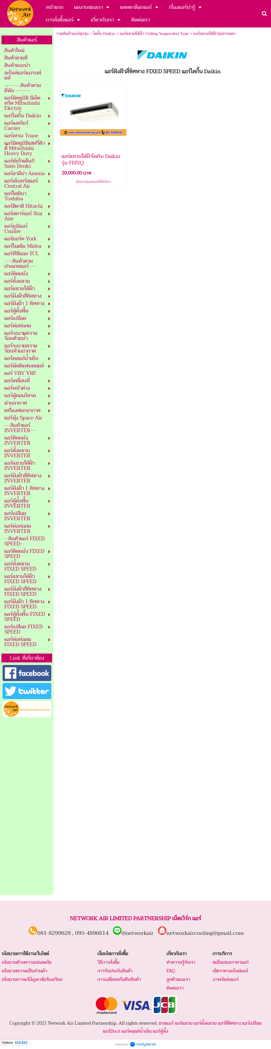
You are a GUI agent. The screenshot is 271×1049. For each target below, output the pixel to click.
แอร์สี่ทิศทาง (229, 1023)
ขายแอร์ (166, 1023)
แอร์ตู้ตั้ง (160, 1031)
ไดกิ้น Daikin (104, 33)
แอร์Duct (111, 1031)
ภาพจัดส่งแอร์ (226, 979)
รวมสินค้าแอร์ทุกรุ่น (72, 33)
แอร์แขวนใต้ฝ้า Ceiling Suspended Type (154, 33)
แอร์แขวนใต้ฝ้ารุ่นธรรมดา (214, 33)
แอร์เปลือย (252, 1023)
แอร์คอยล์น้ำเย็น (136, 1031)
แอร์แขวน (184, 1023)
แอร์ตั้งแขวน (205, 1023)
